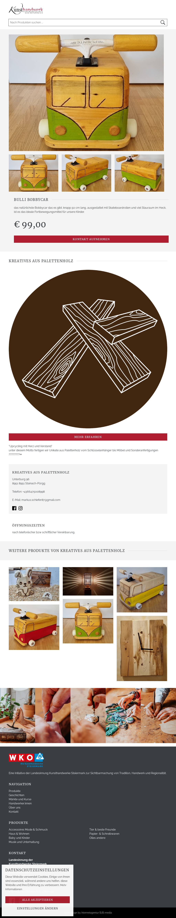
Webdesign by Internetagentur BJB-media (88, 912)
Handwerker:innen (20, 803)
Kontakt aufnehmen (91, 239)
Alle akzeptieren (37, 899)
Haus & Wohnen (19, 833)
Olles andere (97, 837)
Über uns (14, 807)
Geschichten (16, 795)
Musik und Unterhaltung (24, 842)
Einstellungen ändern (37, 908)
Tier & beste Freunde (102, 829)
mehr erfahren (88, 437)
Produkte (14, 791)
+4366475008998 (34, 491)
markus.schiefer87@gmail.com (40, 500)
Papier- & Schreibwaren (104, 833)
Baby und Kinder (19, 837)
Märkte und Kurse (20, 799)
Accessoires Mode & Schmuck (28, 829)
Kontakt (13, 811)
